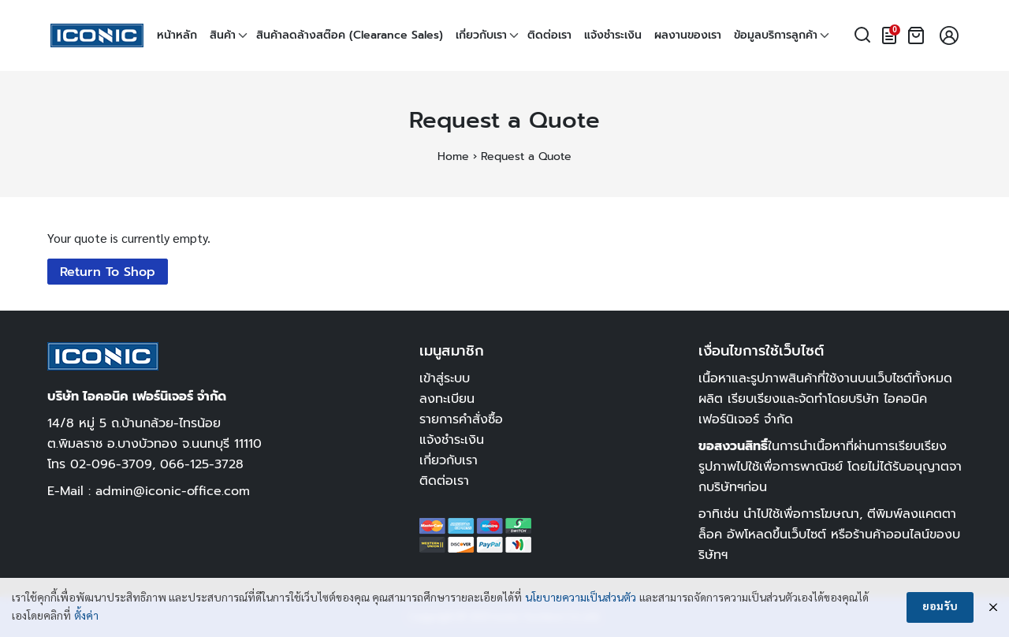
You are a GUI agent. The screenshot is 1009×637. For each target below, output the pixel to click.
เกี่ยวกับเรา (481, 35)
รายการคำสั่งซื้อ (461, 419)
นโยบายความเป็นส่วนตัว (580, 598)
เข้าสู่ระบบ (444, 378)
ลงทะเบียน (447, 398)
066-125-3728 (202, 464)
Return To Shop (107, 272)
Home (453, 156)
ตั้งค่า (86, 616)
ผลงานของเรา (687, 35)
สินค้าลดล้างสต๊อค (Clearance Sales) (349, 35)
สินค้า (223, 35)
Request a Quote (504, 120)
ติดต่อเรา (549, 35)
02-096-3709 (111, 464)
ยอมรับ (940, 607)
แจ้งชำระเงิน (613, 35)
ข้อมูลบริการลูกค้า (775, 35)
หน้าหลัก (177, 35)
